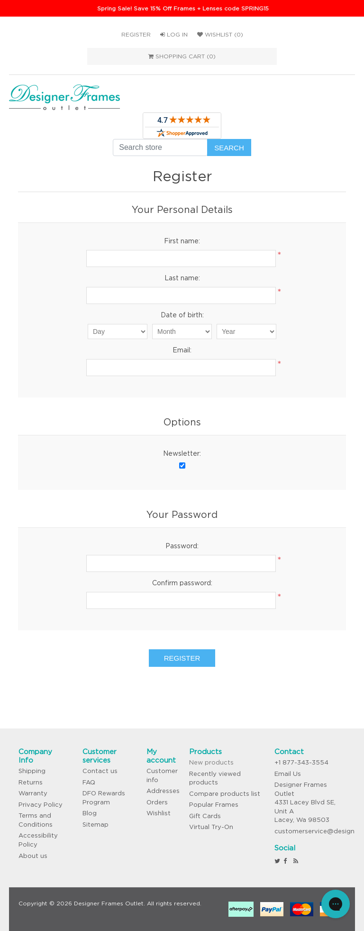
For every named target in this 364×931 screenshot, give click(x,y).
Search (229, 148)
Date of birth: (182, 315)
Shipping (32, 770)
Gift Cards (205, 816)
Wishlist (158, 813)
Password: (182, 546)
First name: (182, 241)
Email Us (287, 773)
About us (32, 855)
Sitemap (95, 824)
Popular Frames (213, 804)
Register (136, 34)
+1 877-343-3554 (301, 762)
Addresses (163, 790)
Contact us (100, 770)
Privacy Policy (40, 804)
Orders (157, 802)
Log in (174, 34)
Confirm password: (182, 583)
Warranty (32, 793)
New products (211, 762)
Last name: (182, 278)
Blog (89, 813)
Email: (182, 350)
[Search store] (160, 147)
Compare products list (224, 793)
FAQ (88, 782)
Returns (30, 782)
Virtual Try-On (211, 826)
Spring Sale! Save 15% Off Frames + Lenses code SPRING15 (183, 8)
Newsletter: (182, 453)
